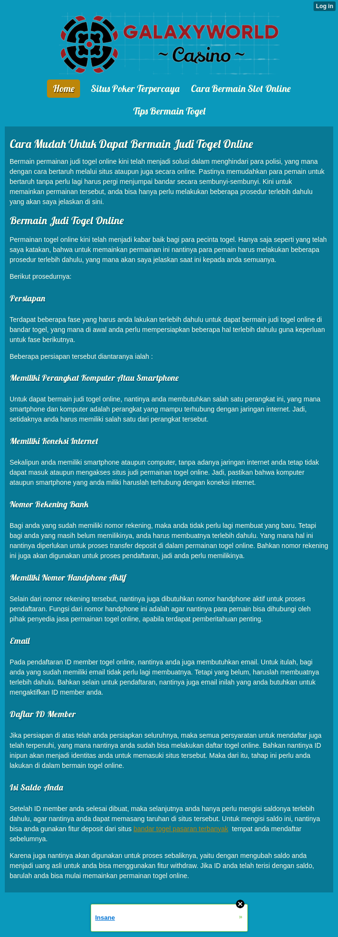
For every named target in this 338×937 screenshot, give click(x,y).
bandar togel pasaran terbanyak (180, 829)
